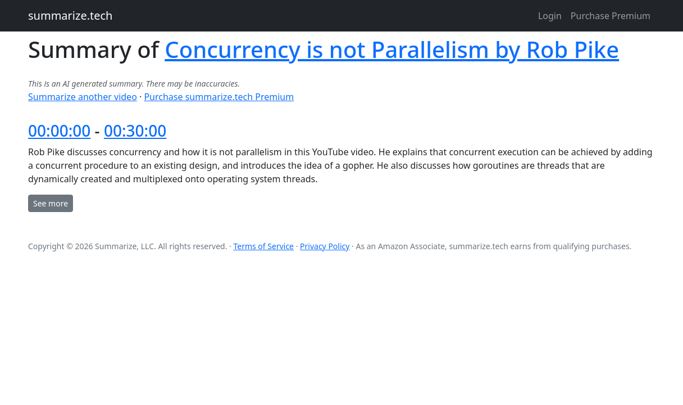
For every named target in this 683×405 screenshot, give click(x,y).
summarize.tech (70, 15)
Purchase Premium (610, 16)
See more (50, 203)
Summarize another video (82, 97)
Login (550, 16)
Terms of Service (263, 246)
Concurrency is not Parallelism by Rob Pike (392, 49)
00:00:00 (59, 130)
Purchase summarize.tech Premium (219, 97)
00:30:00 (135, 130)
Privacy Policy (324, 246)
